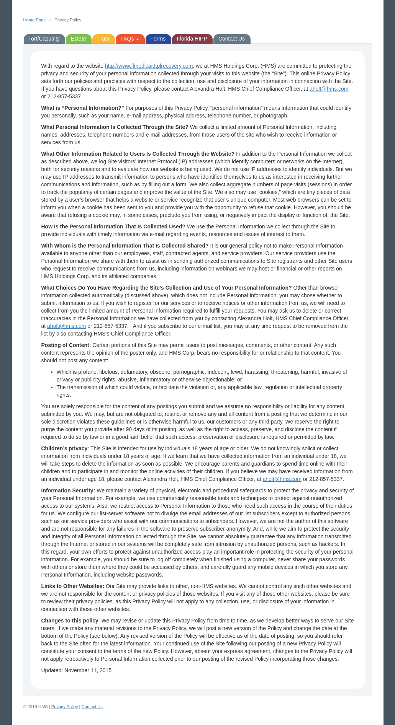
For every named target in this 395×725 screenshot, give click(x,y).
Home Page (34, 20)
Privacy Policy (64, 706)
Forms (158, 39)
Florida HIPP (192, 39)
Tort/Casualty (44, 39)
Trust (103, 39)
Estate (78, 39)
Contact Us (231, 39)
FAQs (129, 39)
